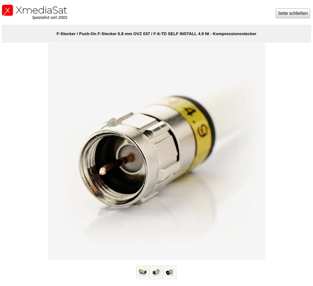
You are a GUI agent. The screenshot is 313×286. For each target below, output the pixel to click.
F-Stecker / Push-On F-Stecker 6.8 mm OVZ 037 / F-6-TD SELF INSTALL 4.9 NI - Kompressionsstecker (156, 33)
